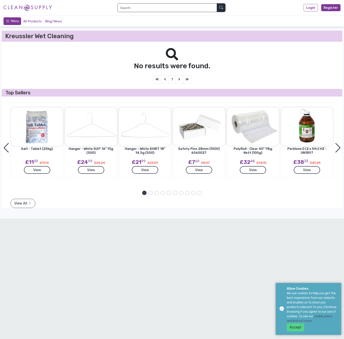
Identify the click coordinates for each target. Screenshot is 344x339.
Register (331, 8)
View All (23, 203)
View (37, 170)
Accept (295, 327)
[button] (144, 193)
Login (310, 8)
